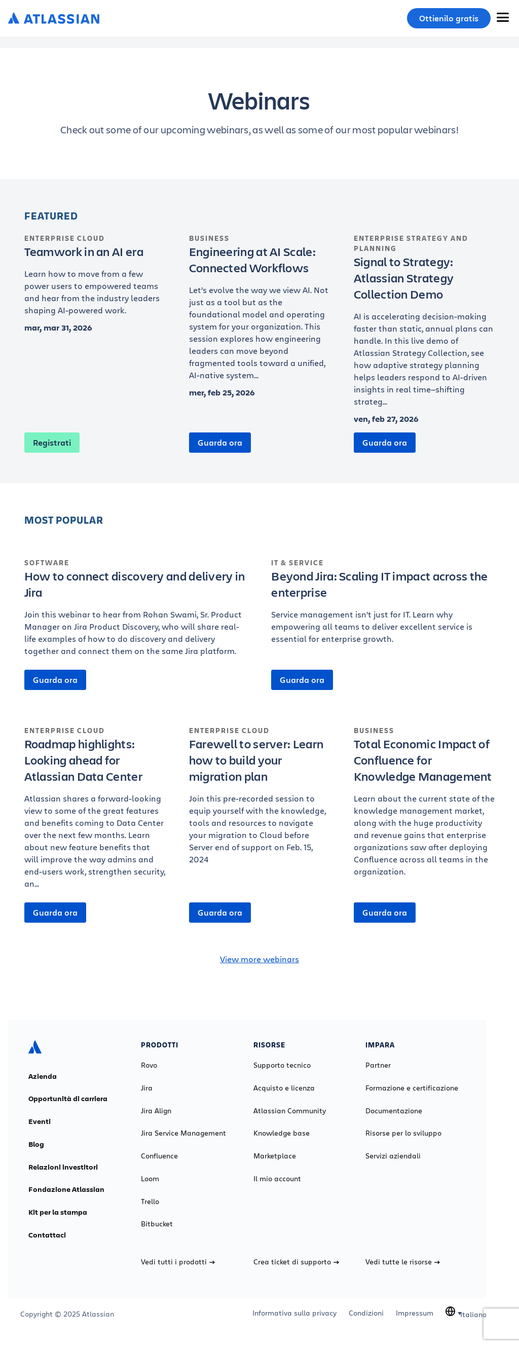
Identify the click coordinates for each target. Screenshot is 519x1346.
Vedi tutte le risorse (402, 1262)
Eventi (39, 1121)
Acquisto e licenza (284, 1088)
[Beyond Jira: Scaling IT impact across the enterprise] (383, 606)
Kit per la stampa (57, 1212)
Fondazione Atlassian (66, 1189)
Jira (147, 1088)
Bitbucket (157, 1224)
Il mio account (277, 1179)
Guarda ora (220, 442)
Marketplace (274, 1156)
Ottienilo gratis (448, 18)
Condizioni (366, 1313)
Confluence (159, 1156)
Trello (150, 1201)
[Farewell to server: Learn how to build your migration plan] (259, 800)
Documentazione (393, 1111)
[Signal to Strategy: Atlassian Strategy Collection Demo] (424, 330)
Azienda (42, 1076)
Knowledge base (281, 1133)
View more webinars (259, 959)
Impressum (414, 1313)
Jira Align (156, 1111)
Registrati (52, 442)
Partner (378, 1065)
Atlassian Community (289, 1111)
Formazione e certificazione (411, 1088)
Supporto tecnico (282, 1065)
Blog (36, 1144)
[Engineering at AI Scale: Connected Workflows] (259, 312)
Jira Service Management (183, 1133)
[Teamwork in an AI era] (95, 279)
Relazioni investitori (63, 1167)
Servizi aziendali (393, 1156)
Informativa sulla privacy (294, 1313)
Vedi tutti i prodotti (178, 1262)
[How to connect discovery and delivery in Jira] (136, 612)
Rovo (149, 1065)
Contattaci (47, 1235)
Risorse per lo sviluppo (403, 1133)
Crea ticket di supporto (296, 1262)
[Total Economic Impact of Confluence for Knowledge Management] (424, 807)
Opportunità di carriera (67, 1099)
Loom (150, 1179)
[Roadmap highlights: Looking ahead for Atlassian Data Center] (95, 813)
